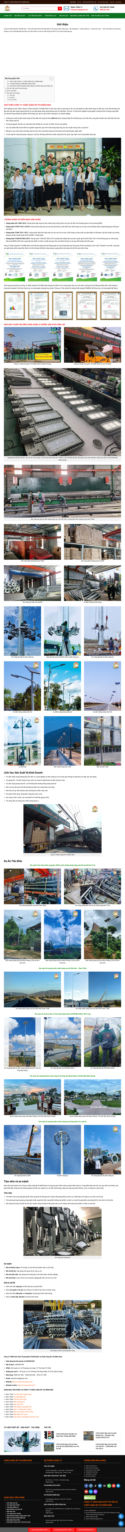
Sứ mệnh (12, 97)
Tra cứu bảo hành (103, 2)
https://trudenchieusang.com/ (22, 1382)
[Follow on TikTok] (95, 1486)
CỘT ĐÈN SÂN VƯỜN (13, 1505)
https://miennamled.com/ (26, 1385)
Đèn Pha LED (63, 16)
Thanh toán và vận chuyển (93, 1470)
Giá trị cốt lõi (13, 99)
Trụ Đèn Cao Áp (20, 16)
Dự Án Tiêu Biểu (11, 91)
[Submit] (60, 8)
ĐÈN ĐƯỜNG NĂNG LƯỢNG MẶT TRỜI (18, 1516)
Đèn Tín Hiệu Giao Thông (100, 16)
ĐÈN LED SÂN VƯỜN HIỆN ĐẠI (16, 1518)
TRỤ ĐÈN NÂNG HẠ (13, 1507)
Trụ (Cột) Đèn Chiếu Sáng (22, 1394)
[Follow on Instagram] (91, 1486)
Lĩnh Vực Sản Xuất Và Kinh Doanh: (17, 88)
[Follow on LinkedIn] (118, 1486)
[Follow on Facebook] (86, 1486)
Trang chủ (8, 16)
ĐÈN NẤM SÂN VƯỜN (13, 1520)
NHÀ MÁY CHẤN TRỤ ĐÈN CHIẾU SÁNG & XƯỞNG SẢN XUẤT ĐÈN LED (31, 86)
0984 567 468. (94, 1516)
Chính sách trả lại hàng (92, 1468)
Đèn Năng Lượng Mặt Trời (79, 16)
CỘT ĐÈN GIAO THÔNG (14, 1513)
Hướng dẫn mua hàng (91, 1472)
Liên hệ (112, 2)
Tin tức (79, 2)
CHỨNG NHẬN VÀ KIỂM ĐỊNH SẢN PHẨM (22, 83)
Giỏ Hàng (118, 2)
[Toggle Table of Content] (50, 78)
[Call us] (109, 1486)
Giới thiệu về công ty (91, 1474)
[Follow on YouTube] (86, 1492)
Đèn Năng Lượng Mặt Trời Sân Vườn (26, 1417)
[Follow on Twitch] (95, 1492)
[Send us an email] (104, 1486)
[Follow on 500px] (91, 1492)
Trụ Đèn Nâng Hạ (20, 1397)
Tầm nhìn (12, 95)
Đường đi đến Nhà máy (89, 2)
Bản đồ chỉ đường (90, 1476)
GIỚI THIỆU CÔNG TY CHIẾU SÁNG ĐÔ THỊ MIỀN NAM (26, 81)
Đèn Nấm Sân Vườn (20, 1414)
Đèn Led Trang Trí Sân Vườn (23, 1412)
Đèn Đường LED (51, 16)
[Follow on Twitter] (100, 1486)
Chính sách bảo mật (91, 1466)
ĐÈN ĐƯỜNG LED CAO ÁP (14, 1509)
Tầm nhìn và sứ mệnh (13, 93)
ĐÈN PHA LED (11, 1511)
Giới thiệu (73, 2)
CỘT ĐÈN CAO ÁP (12, 1503)
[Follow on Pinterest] (114, 1486)
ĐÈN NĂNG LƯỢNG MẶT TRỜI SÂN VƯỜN (18, 1522)
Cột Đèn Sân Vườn (35, 16)
